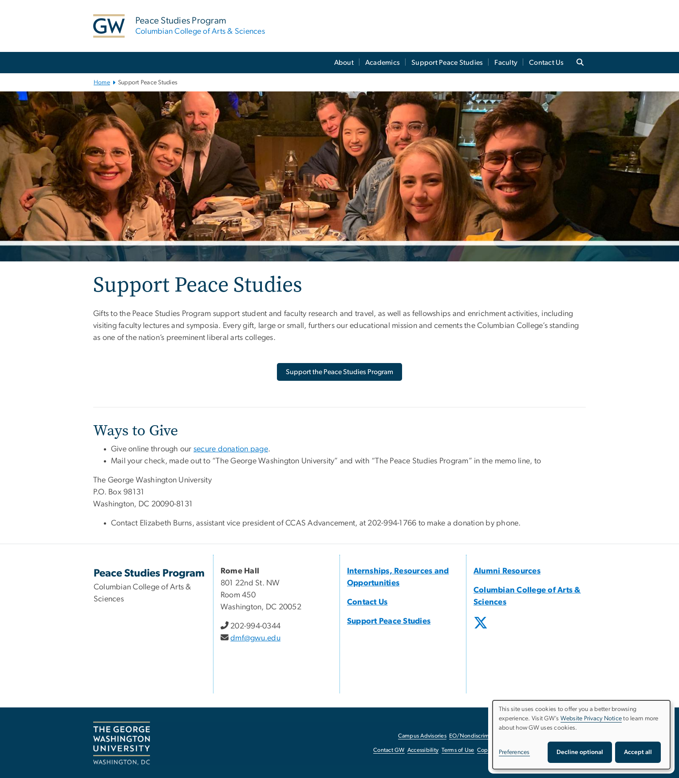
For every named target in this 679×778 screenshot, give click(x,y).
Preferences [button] (514, 752)
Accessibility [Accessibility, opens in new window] (422, 750)
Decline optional (580, 752)
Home (102, 82)
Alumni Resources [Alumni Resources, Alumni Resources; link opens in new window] (507, 571)
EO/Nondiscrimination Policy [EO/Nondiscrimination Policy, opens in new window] (486, 736)
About (344, 62)
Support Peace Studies (447, 62)
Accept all (638, 752)
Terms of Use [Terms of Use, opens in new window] (458, 750)
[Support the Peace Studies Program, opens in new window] (339, 372)
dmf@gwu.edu (255, 638)
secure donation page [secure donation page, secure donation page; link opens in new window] (230, 449)
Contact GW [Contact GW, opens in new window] (389, 750)
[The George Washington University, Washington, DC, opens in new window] (121, 743)
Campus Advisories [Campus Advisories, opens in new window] (422, 736)
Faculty (505, 62)
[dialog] (581, 734)
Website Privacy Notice (591, 718)
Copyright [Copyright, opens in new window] (490, 750)
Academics (382, 62)
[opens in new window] (482, 629)
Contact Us (546, 62)
